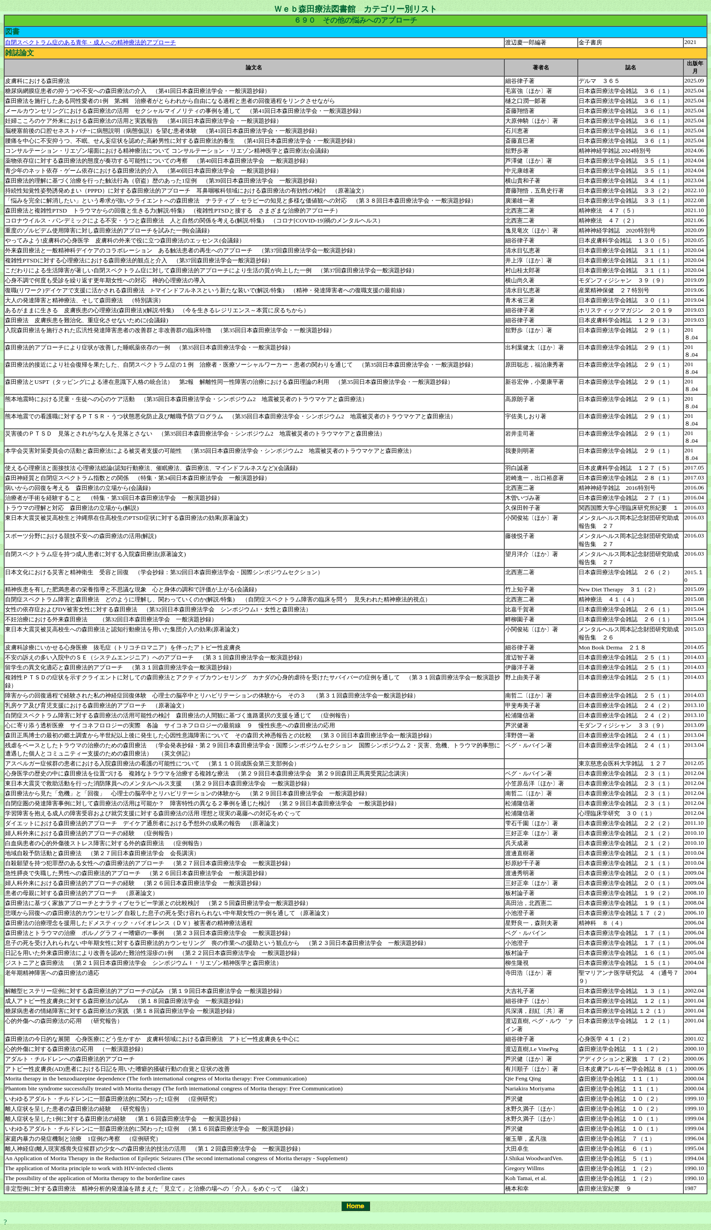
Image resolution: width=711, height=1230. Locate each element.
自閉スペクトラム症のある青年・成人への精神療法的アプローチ (90, 42)
